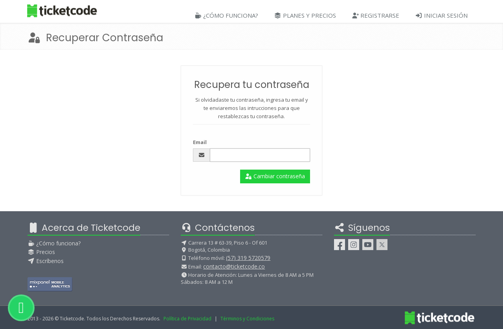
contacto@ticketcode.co (234, 266)
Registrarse (376, 15)
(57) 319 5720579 (248, 257)
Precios (41, 252)
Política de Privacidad (187, 318)
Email (200, 142)
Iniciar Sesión (441, 15)
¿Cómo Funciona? (226, 15)
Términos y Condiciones (247, 318)
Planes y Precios (305, 15)
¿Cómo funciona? (54, 243)
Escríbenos (46, 261)
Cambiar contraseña (275, 176)
